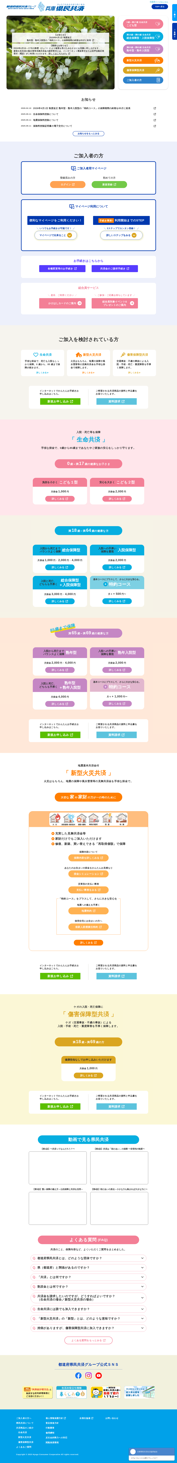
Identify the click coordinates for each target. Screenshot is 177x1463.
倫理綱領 (50, 1433)
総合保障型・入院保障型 (143, 36)
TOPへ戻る (159, 7)
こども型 (143, 24)
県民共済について (25, 1423)
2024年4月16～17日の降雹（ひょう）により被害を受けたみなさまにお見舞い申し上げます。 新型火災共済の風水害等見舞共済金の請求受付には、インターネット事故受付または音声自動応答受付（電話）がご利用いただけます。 (59, 49)
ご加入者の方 (143, 80)
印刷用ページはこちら (159, 2)
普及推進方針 (52, 1423)
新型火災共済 (143, 60)
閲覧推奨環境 (52, 1442)
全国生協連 (86, 1418)
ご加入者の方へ (23, 1418)
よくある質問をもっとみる (88, 1340)
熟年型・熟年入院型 (143, 49)
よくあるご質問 (23, 1447)
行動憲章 (50, 1428)
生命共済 (22, 1432)
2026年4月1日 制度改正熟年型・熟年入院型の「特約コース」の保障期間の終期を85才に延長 (60, 37)
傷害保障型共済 (143, 70)
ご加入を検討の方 (175, 31)
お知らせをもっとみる (88, 133)
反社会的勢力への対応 (57, 1438)
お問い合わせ (111, 1418)
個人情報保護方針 (56, 1418)
